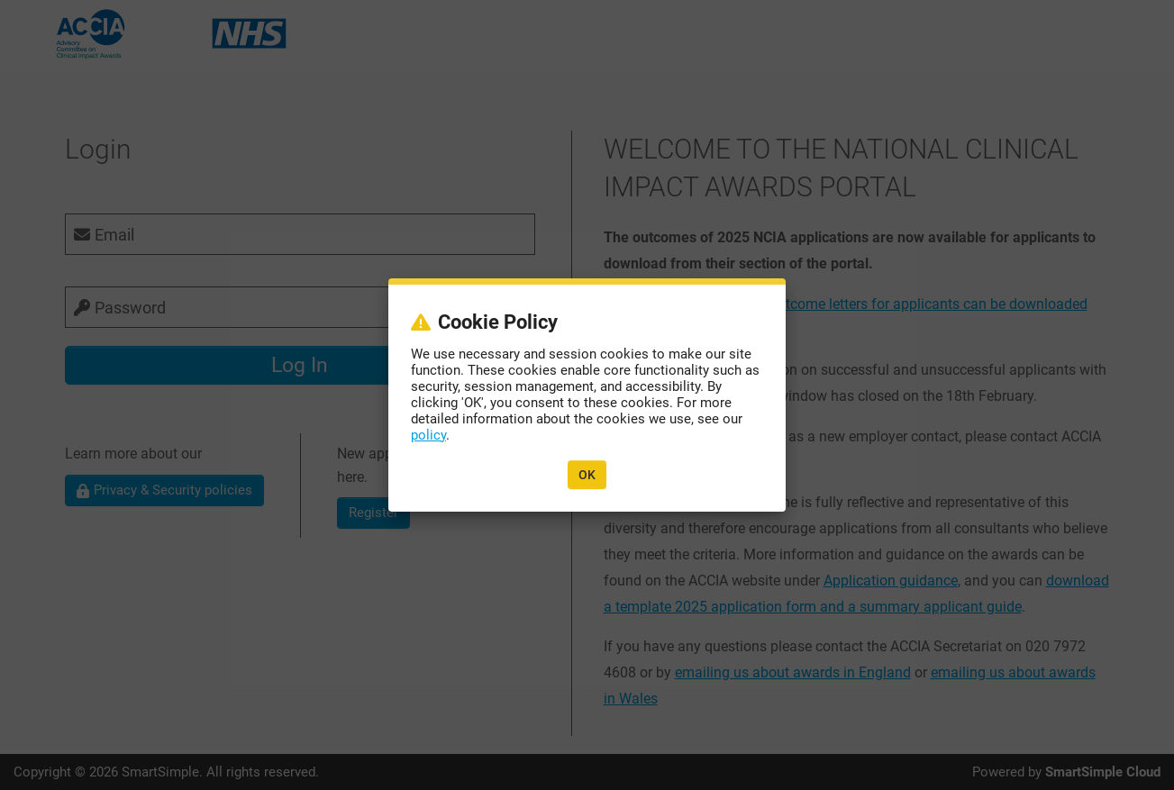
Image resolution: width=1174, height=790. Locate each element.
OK (587, 474)
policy (429, 435)
